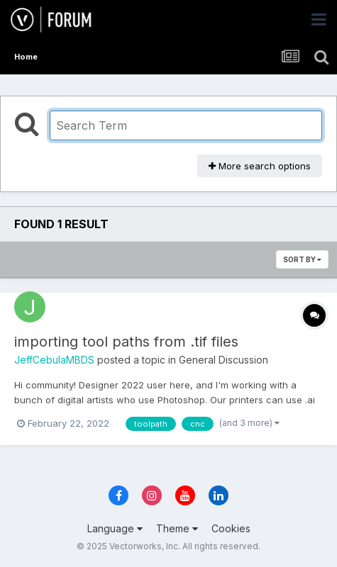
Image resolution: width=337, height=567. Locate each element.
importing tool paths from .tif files (126, 341)
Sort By (302, 259)
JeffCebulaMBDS (54, 360)
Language (115, 528)
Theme (177, 528)
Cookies (230, 528)
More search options (260, 166)
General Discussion (223, 360)
